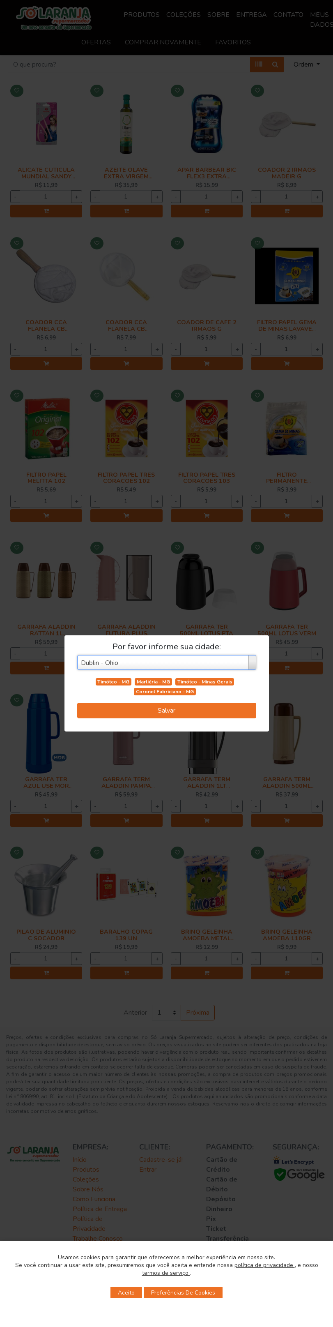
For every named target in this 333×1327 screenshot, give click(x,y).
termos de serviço (166, 1273)
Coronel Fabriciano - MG (165, 691)
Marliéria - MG (153, 682)
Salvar (166, 710)
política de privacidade (264, 1265)
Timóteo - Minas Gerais (204, 682)
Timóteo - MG (113, 682)
